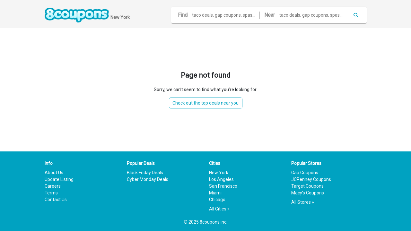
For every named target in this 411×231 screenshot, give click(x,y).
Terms (51, 192)
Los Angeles (221, 179)
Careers (53, 186)
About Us (54, 172)
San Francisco (223, 186)
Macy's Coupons (307, 192)
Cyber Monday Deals (147, 179)
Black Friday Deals (145, 172)
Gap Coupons (304, 172)
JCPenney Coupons (311, 179)
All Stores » (302, 202)
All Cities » (219, 208)
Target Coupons (307, 186)
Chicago (217, 199)
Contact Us (56, 199)
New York (218, 172)
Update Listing (59, 179)
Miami (215, 192)
